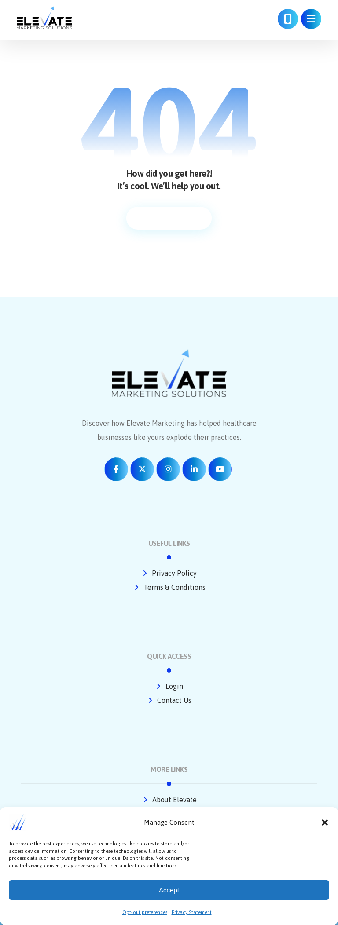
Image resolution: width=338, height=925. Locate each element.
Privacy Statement (192, 912)
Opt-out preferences (144, 912)
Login (169, 686)
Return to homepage (169, 218)
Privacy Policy (169, 573)
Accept (169, 890)
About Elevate (169, 800)
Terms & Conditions (169, 587)
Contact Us (169, 700)
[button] (324, 822)
